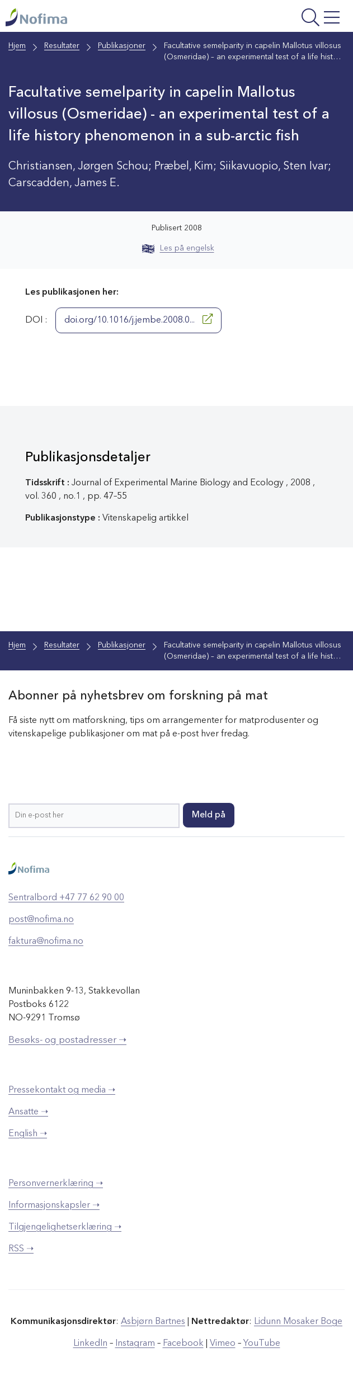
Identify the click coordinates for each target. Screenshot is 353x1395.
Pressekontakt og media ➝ (61, 1090)
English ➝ (27, 1133)
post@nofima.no (41, 919)
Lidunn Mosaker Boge (298, 1321)
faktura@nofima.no (45, 941)
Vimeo (223, 1343)
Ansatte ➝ (28, 1112)
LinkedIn (90, 1343)
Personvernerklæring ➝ (55, 1183)
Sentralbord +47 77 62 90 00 (66, 897)
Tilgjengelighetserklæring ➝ (64, 1227)
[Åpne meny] (284, 19)
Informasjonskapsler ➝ (54, 1205)
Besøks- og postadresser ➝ (67, 1040)
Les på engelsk (178, 248)
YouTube (261, 1343)
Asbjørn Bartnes (153, 1321)
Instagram (135, 1343)
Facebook (183, 1343)
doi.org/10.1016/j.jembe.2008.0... (138, 319)
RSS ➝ (21, 1249)
